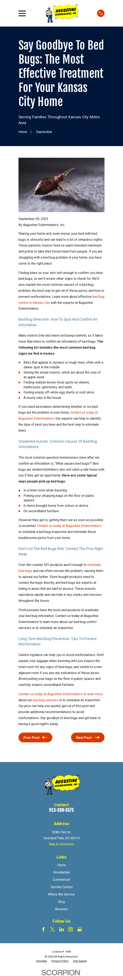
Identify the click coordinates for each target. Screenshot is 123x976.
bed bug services (45, 700)
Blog (61, 902)
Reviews (61, 909)
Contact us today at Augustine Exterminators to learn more (60, 694)
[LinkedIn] (61, 929)
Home (61, 865)
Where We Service (61, 894)
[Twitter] (52, 929)
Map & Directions (61, 844)
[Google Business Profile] (79, 929)
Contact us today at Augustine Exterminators (69, 526)
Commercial (61, 880)
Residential (61, 872)
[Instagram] (70, 929)
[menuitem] (41, 961)
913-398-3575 (61, 810)
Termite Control (61, 887)
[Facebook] (43, 929)
